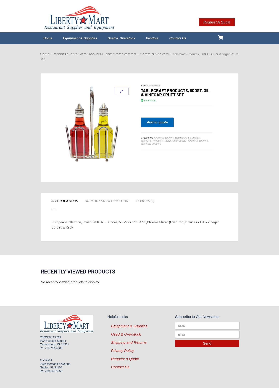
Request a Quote (125, 359)
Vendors (152, 38)
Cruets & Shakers (164, 137)
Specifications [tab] (64, 201)
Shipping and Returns (129, 342)
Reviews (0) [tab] (144, 201)
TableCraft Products (85, 54)
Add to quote (157, 122)
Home (47, 38)
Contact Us (177, 38)
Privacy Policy (122, 351)
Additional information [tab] (106, 201)
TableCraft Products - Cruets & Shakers (136, 54)
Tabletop (145, 143)
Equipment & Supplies (80, 38)
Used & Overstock (121, 38)
